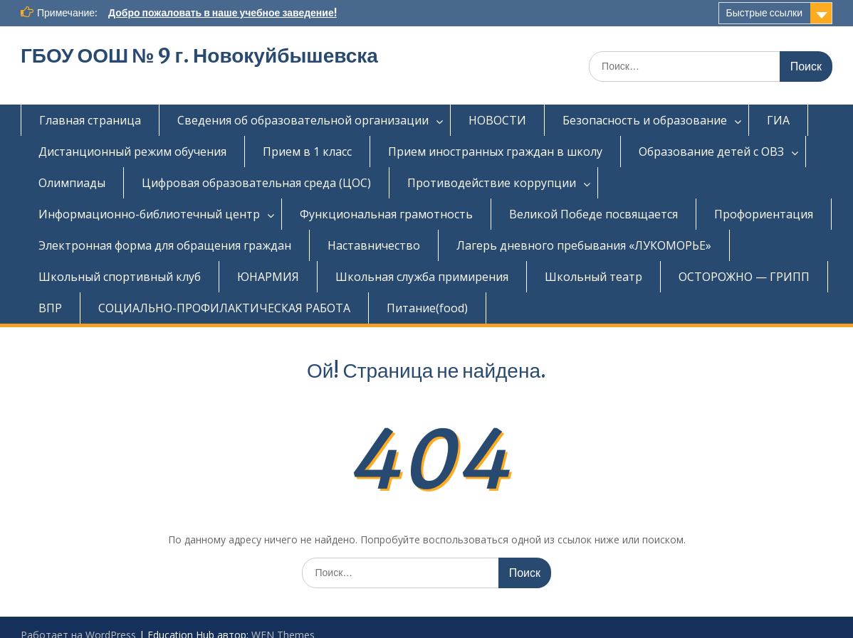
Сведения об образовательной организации (303, 120)
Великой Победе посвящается (593, 214)
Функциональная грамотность (386, 214)
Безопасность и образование (644, 120)
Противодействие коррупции (491, 183)
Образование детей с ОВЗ (711, 151)
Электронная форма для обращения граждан (164, 245)
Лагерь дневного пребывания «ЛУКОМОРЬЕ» (583, 245)
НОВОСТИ (497, 120)
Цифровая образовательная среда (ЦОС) (256, 183)
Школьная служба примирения (421, 277)
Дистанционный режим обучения (132, 151)
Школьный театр (593, 277)
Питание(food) (427, 308)
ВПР (50, 308)
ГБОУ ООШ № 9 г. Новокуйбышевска (199, 55)
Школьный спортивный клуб (119, 277)
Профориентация (763, 214)
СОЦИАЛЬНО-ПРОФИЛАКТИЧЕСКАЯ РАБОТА (224, 308)
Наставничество (374, 245)
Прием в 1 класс (307, 151)
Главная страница (90, 120)
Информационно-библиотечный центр (149, 214)
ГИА (778, 120)
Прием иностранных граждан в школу (495, 151)
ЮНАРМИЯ (268, 277)
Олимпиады (71, 183)
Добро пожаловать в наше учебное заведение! (222, 12)
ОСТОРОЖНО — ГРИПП (744, 277)
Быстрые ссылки (764, 12)
